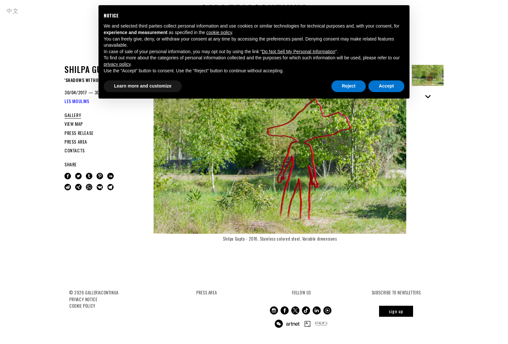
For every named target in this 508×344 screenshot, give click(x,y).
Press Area (206, 292)
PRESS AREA (75, 141)
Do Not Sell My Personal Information (298, 51)
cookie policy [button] (219, 32)
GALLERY (72, 115)
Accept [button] (386, 86)
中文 (12, 10)
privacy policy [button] (117, 64)
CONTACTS (74, 150)
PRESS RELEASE (79, 132)
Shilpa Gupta (89, 69)
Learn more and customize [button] (142, 86)
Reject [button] (348, 86)
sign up (396, 311)
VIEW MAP (73, 123)
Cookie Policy (82, 305)
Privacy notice (83, 299)
